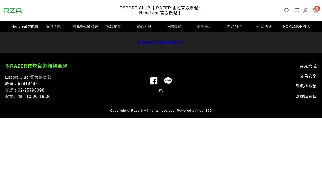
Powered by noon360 (194, 110)
